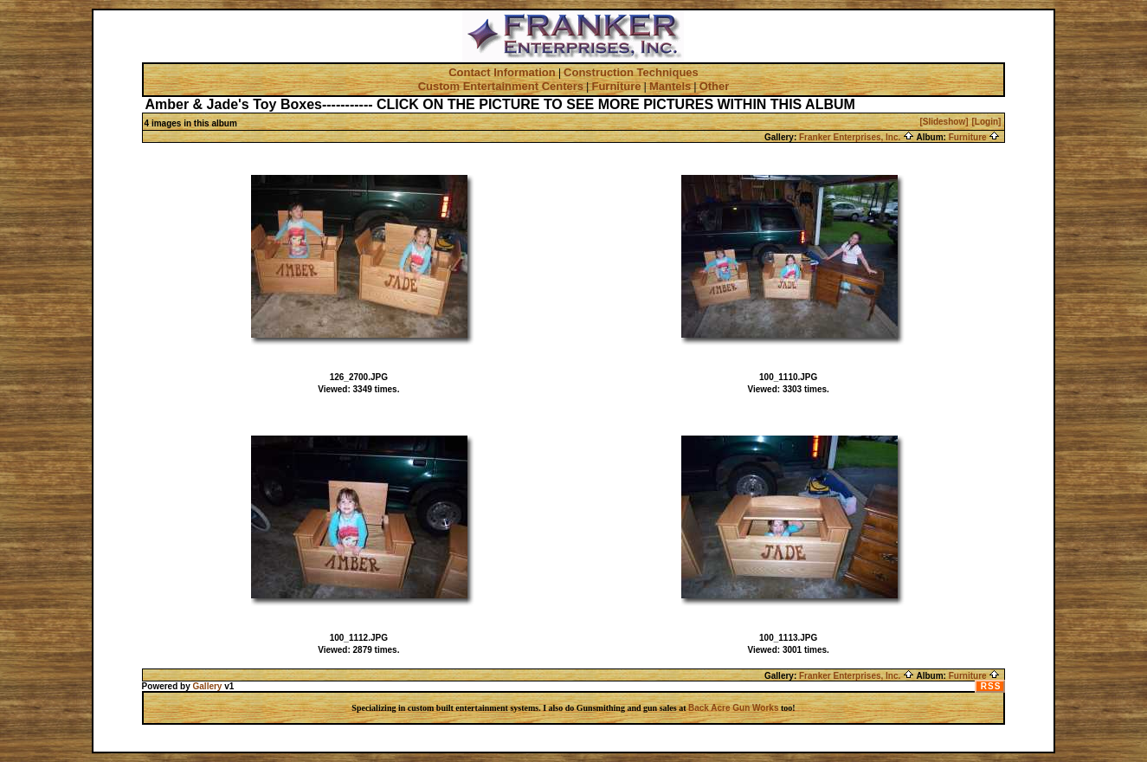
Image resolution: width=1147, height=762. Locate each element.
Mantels (670, 86)
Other (714, 86)
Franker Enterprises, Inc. (856, 137)
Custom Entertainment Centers (500, 86)
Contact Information (502, 72)
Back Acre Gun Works (733, 708)
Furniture (616, 86)
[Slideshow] (943, 121)
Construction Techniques (631, 72)
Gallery (207, 686)
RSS (991, 686)
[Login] (987, 121)
